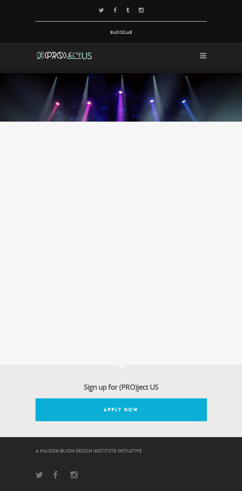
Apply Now (121, 410)
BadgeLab (121, 32)
